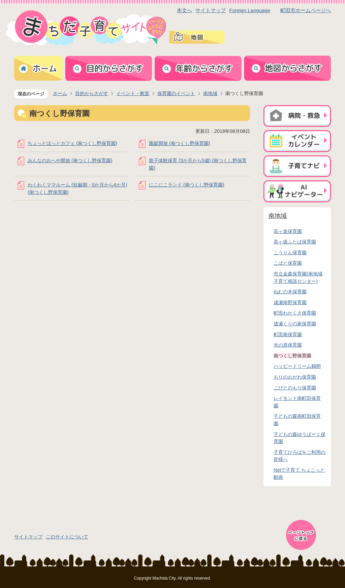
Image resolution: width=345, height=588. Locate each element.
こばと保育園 (288, 263)
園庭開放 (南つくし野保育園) (179, 143)
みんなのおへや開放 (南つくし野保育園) (70, 160)
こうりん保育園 (290, 252)
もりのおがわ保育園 (295, 377)
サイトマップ (210, 10)
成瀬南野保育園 (290, 302)
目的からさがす (91, 93)
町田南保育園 (288, 334)
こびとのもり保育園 (295, 387)
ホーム (60, 93)
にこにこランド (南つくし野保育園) (186, 184)
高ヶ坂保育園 (288, 231)
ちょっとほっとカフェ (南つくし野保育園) (72, 143)
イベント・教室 (132, 93)
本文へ (184, 10)
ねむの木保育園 (290, 291)
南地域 (210, 93)
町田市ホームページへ (305, 10)
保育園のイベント (176, 93)
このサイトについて (67, 536)
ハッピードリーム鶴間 (297, 366)
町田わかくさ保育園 (295, 313)
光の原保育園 (288, 345)
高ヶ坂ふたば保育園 (295, 241)
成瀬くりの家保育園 (295, 323)
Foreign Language (249, 10)
